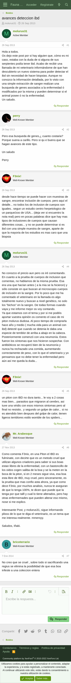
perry (16, 115)
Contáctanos (9, 648)
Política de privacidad (53, 648)
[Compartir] (63, 45)
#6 (68, 447)
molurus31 (10, 23)
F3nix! (17, 176)
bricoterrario (21, 542)
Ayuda (6, 651)
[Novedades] (59, 4)
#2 (68, 129)
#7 (68, 556)
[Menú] (5, 5)
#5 (68, 391)
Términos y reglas (29, 648)
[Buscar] (66, 4)
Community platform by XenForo (31, 658)
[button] (6, 592)
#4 (68, 266)
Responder (63, 105)
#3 (68, 190)
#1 (68, 45)
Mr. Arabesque (22, 433)
